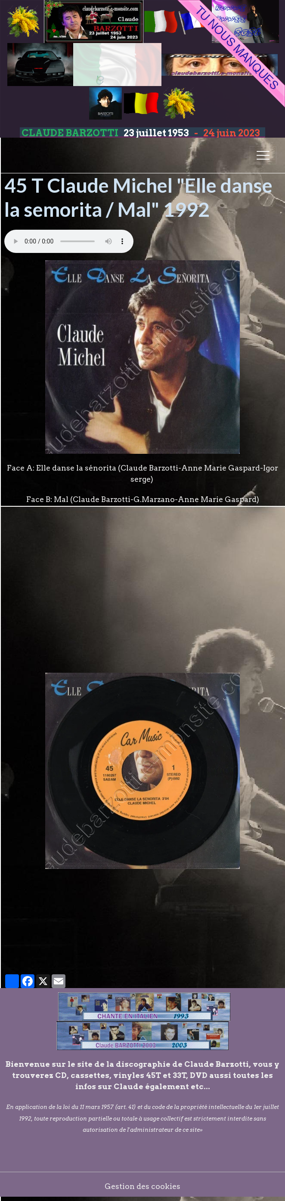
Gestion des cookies (142, 1186)
